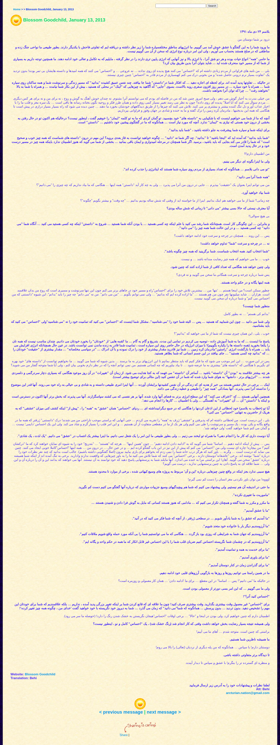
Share (124, 735)
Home (17, 9)
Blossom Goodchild (40, 674)
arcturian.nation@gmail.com (248, 693)
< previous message (121, 712)
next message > (164, 712)
